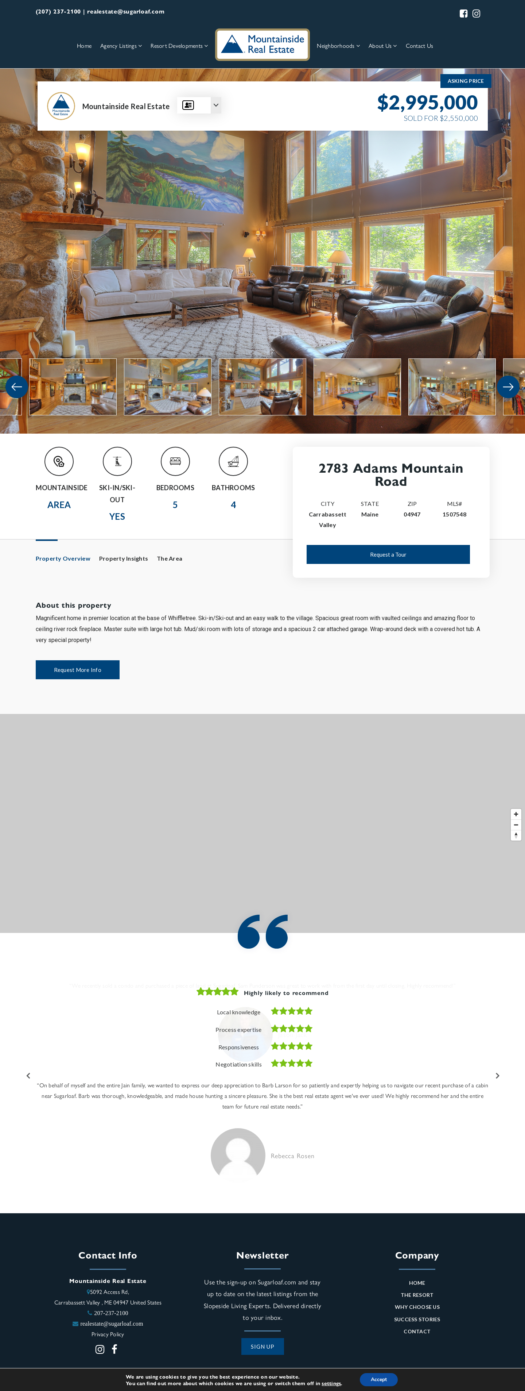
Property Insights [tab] (123, 558)
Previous (28, 1077)
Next (497, 1077)
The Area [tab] (169, 558)
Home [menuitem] (84, 45)
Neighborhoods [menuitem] (338, 45)
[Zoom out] (516, 824)
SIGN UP (263, 1348)
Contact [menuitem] (417, 1333)
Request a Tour (388, 554)
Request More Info (77, 669)
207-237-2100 (111, 1315)
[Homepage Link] (262, 44)
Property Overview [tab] (63, 558)
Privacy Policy (108, 1336)
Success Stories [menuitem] (417, 1321)
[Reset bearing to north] (516, 835)
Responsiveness (238, 1047)
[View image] (73, 387)
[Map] (262, 823)
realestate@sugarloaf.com (111, 1325)
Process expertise (238, 1029)
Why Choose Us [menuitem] (417, 1309)
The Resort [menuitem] (417, 1297)
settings (331, 1383)
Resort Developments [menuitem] (179, 45)
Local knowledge (239, 1011)
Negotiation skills (238, 1064)
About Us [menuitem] (383, 45)
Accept (379, 1379)
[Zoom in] (516, 814)
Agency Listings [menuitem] (121, 45)
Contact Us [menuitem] (419, 45)
